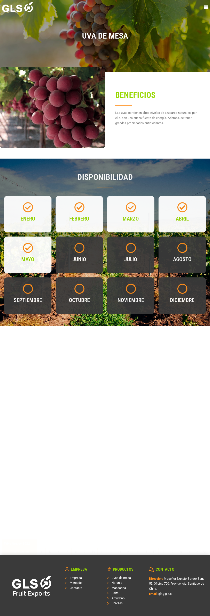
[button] (131, 7)
